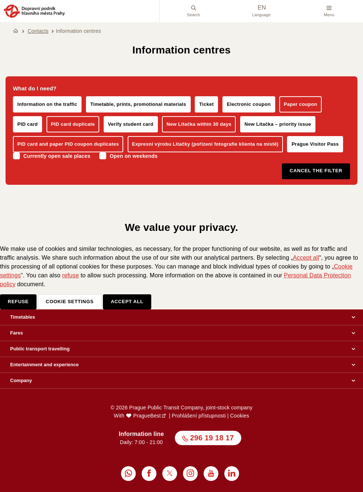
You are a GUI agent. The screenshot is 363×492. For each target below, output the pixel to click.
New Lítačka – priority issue (278, 124)
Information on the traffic (47, 104)
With (137, 416)
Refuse (18, 301)
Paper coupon (300, 104)
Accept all (306, 257)
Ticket (206, 104)
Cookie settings (70, 301)
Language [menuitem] (261, 11)
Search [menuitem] (193, 11)
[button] (34, 16)
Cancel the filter (316, 170)
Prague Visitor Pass (315, 144)
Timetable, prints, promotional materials (138, 104)
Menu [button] (329, 11)
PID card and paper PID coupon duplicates (68, 144)
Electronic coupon (249, 104)
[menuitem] (128, 473)
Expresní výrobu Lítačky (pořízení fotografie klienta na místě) (205, 144)
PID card (27, 124)
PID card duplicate (73, 124)
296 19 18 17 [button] (212, 438)
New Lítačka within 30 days (198, 124)
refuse (70, 275)
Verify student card (130, 124)
